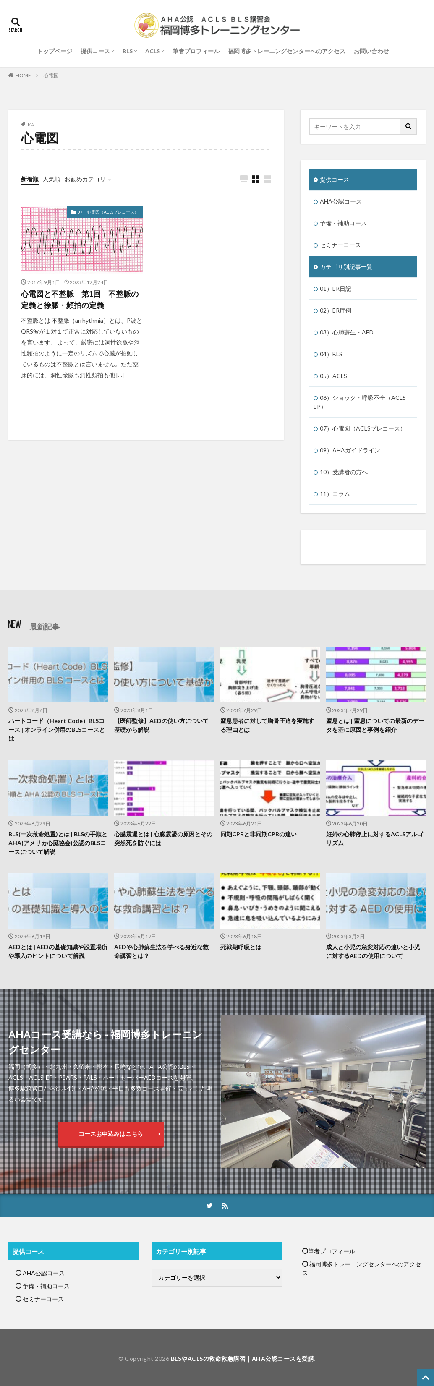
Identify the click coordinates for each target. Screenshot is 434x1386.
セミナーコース (340, 244)
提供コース (95, 51)
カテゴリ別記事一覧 (346, 266)
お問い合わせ (371, 51)
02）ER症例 (335, 310)
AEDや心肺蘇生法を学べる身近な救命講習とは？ (161, 951)
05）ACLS (333, 375)
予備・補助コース (343, 223)
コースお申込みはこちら (110, 1133)
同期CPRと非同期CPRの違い (258, 834)
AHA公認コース (341, 201)
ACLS (152, 51)
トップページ (54, 51)
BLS (128, 51)
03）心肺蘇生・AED (347, 332)
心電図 (51, 75)
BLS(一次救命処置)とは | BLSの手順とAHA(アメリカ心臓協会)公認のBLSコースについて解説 (57, 842)
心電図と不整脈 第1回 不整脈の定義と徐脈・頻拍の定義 (80, 299)
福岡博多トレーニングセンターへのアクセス (286, 51)
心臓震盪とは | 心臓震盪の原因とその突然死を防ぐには (163, 838)
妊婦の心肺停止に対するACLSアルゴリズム (374, 838)
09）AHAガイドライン (350, 450)
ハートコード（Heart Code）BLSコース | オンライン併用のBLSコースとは (56, 729)
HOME (23, 75)
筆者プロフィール (196, 51)
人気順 (51, 179)
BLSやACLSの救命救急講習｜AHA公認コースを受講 (242, 1358)
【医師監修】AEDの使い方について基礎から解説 (161, 725)
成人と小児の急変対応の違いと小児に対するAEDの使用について (373, 951)
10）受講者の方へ (344, 471)
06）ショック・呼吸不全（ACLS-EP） (361, 402)
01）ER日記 (335, 288)
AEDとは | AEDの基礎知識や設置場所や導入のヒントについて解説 (57, 951)
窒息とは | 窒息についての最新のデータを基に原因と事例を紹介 (375, 725)
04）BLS (331, 354)
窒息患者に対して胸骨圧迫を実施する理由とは (267, 725)
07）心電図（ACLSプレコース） (108, 211)
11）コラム (335, 493)
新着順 (30, 179)
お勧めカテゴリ (85, 179)
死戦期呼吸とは (240, 946)
